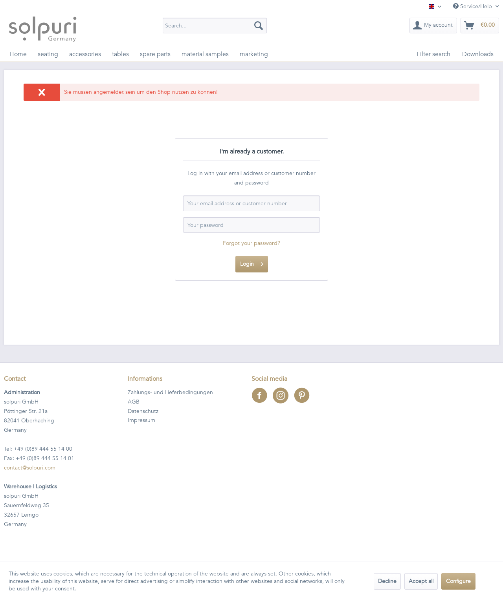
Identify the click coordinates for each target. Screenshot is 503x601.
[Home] (18, 54)
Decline (387, 581)
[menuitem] (215, 25)
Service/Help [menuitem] (473, 6)
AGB (134, 402)
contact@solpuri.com (29, 467)
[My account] (433, 25)
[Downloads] (478, 54)
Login (251, 263)
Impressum (141, 420)
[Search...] (215, 25)
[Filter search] (433, 54)
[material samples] (205, 54)
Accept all (421, 581)
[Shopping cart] (480, 25)
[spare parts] (155, 54)
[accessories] (85, 54)
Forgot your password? (251, 243)
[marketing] (254, 54)
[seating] (48, 54)
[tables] (120, 54)
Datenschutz (143, 411)
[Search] (258, 25)
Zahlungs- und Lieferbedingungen (170, 392)
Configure (458, 581)
